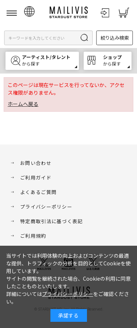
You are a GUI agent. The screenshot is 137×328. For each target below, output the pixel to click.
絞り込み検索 (114, 37)
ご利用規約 (33, 235)
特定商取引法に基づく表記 (51, 221)
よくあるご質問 (38, 192)
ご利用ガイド (36, 177)
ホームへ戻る (23, 103)
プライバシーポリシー (46, 206)
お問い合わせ (36, 162)
